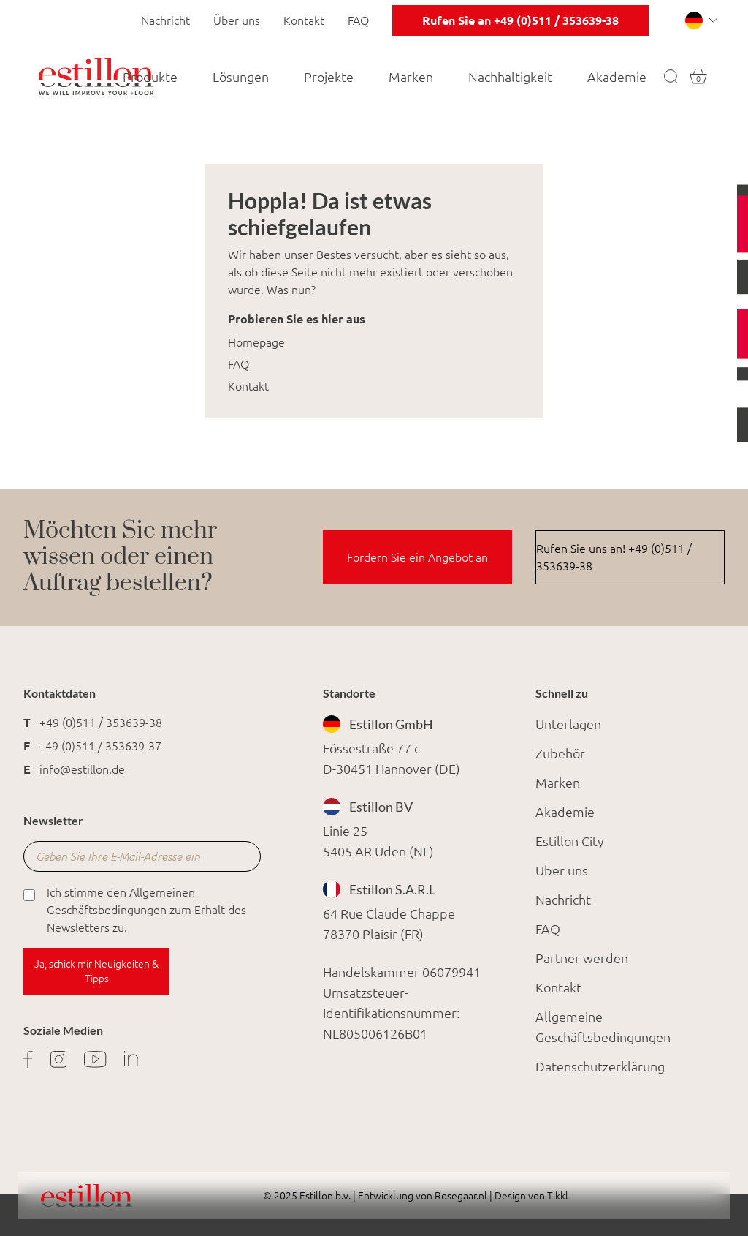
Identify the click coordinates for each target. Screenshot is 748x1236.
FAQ (358, 20)
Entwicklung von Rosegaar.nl (422, 1196)
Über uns (236, 20)
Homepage (256, 342)
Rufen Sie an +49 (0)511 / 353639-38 (520, 20)
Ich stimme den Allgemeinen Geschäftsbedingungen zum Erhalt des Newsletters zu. (134, 908)
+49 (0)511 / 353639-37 (100, 746)
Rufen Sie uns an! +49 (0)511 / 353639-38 (614, 557)
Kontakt (303, 20)
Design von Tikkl (530, 1196)
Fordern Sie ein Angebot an (417, 557)
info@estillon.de (82, 769)
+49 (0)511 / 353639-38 (100, 722)
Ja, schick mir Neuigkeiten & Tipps (96, 971)
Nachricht (165, 20)
